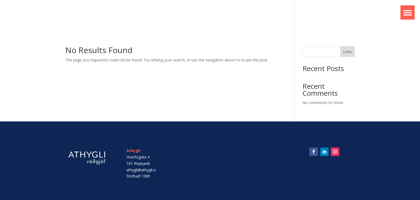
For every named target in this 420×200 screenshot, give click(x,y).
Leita (347, 51)
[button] (407, 12)
